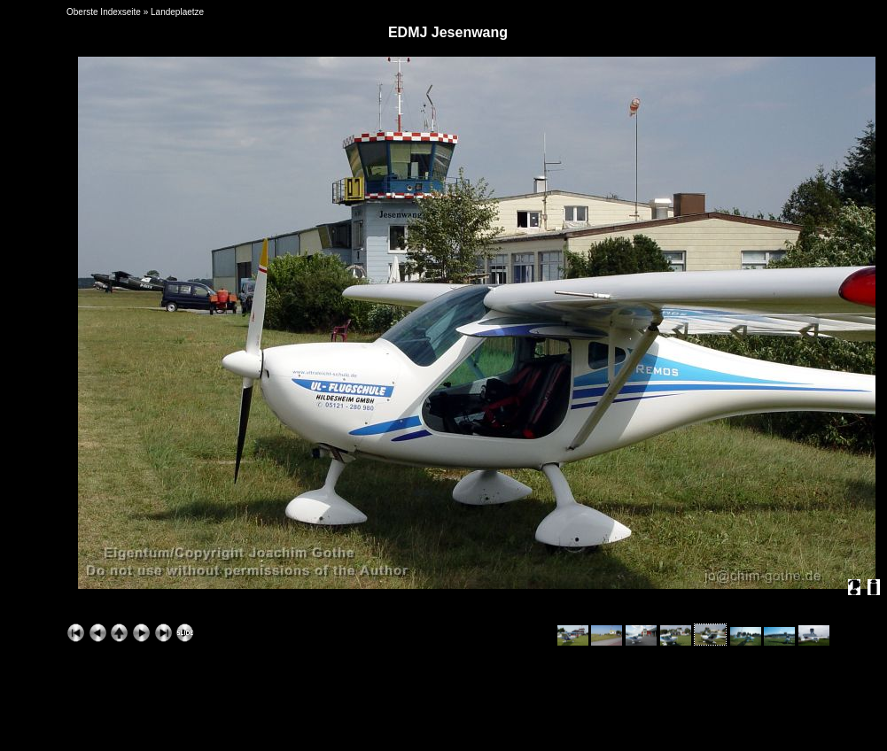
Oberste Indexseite (103, 12)
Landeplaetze (177, 12)
